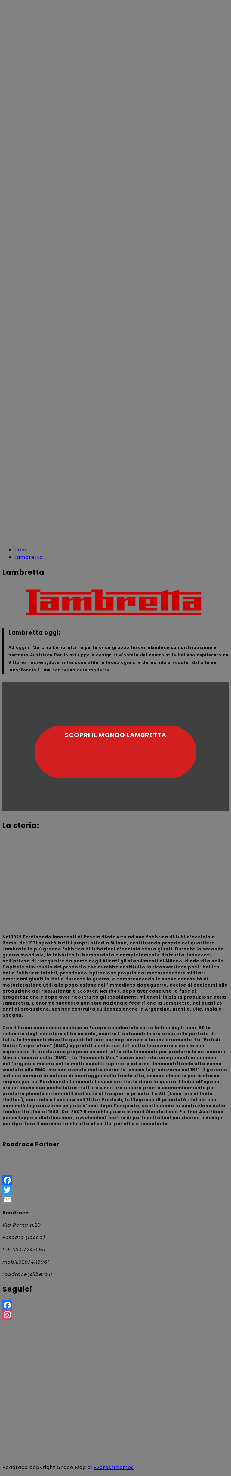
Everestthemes (114, 1467)
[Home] (22, 549)
